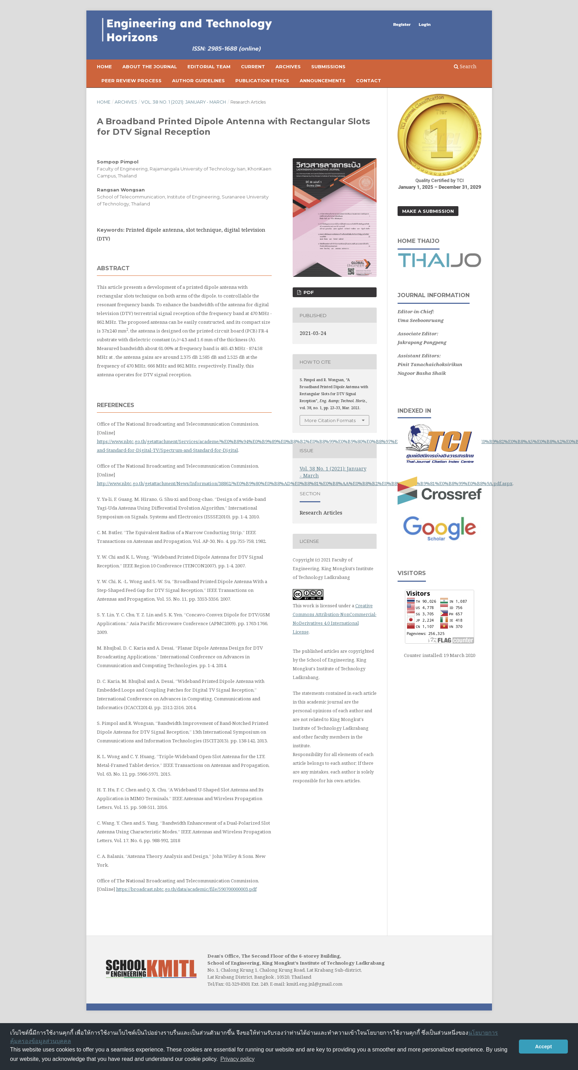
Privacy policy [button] (237, 1059)
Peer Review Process (131, 80)
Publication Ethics (262, 80)
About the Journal (149, 66)
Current (253, 66)
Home (104, 66)
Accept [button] (543, 1046)
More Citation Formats (330, 420)
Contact (368, 80)
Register (402, 24)
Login (425, 24)
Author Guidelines (198, 80)
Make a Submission (428, 211)
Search (465, 66)
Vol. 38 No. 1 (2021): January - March (183, 102)
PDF (308, 292)
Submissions (328, 66)
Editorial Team (208, 66)
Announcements (322, 80)
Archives (288, 66)
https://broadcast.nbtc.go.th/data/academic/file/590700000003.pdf (186, 889)
